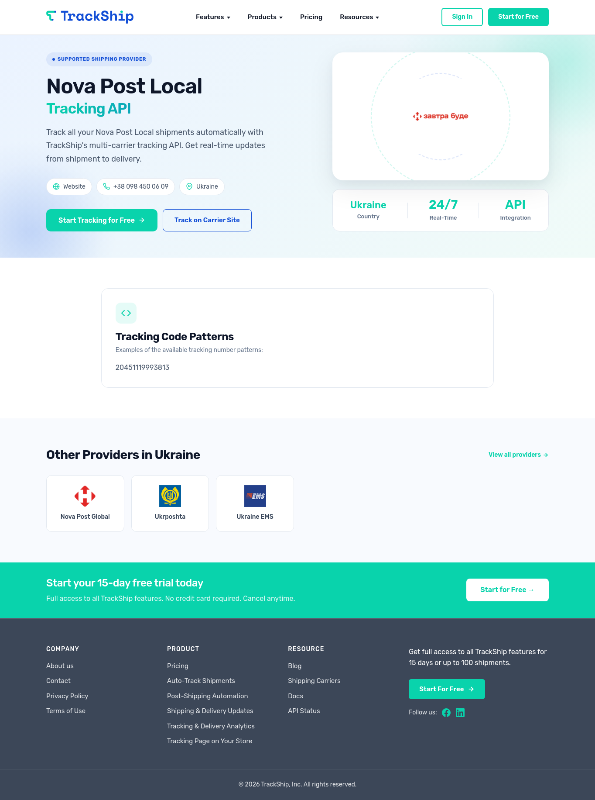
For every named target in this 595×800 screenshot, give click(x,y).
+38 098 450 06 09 (135, 186)
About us (60, 666)
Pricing (311, 17)
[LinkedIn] (460, 712)
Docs (295, 696)
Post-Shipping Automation (207, 696)
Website (69, 186)
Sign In (462, 17)
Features (210, 17)
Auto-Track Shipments (201, 681)
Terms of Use (65, 711)
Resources (356, 17)
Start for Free (518, 17)
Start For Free (446, 689)
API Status (304, 711)
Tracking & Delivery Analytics (211, 726)
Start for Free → (507, 590)
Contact (58, 681)
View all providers (519, 455)
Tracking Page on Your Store (209, 741)
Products (262, 17)
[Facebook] (446, 712)
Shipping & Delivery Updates (210, 711)
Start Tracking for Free (102, 220)
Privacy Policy (67, 696)
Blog (294, 666)
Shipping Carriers (314, 681)
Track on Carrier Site (208, 220)
